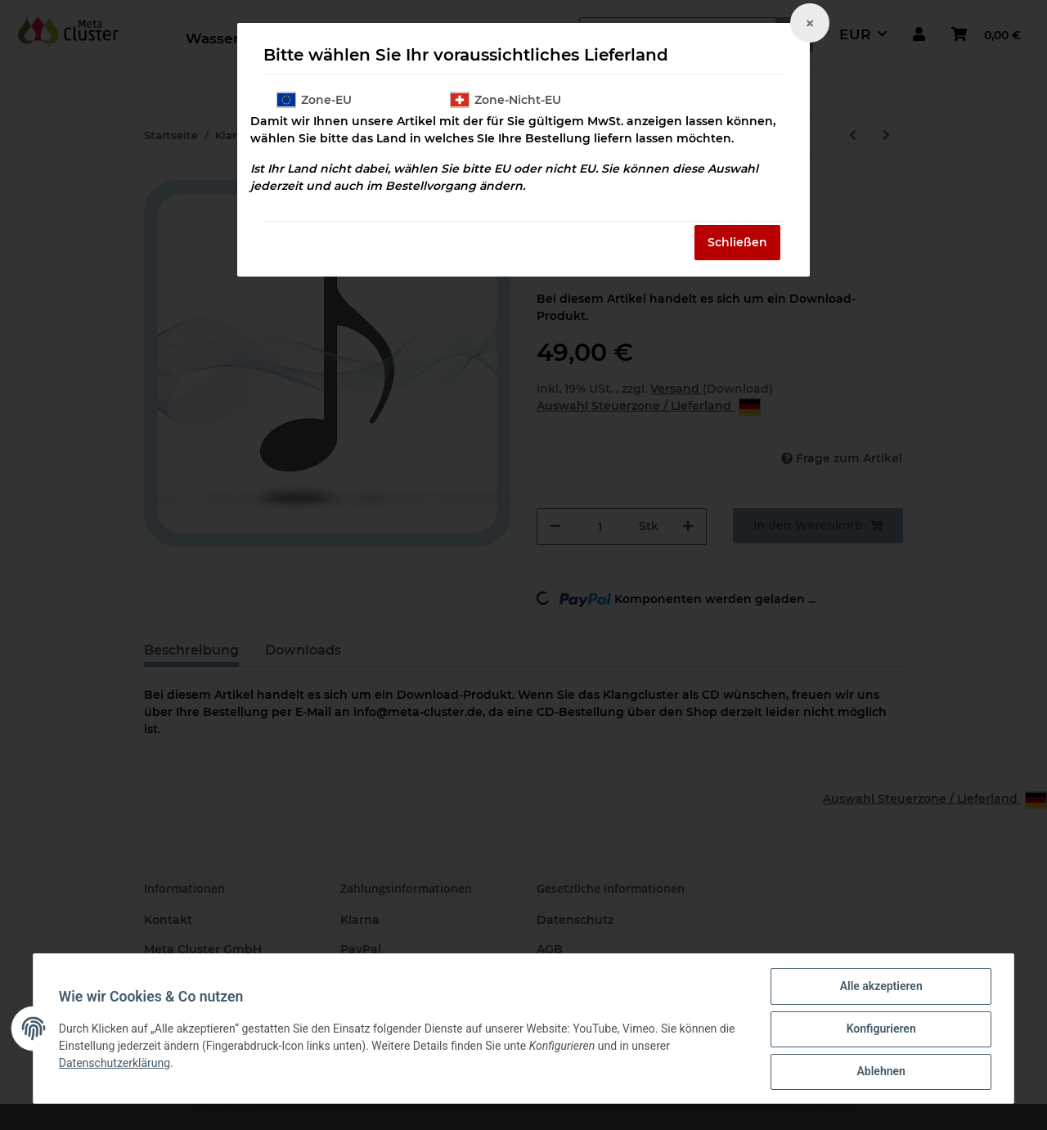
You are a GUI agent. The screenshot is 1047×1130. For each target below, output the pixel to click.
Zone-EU (314, 100)
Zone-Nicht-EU (505, 100)
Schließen (737, 242)
